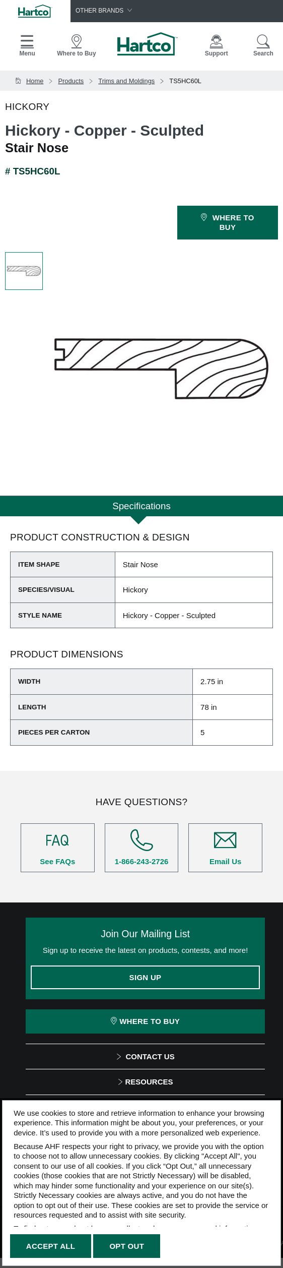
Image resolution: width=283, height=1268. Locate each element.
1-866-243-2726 (141, 847)
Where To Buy (145, 1021)
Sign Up (145, 977)
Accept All (50, 1246)
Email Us (225, 847)
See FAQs (57, 847)
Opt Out (126, 1246)
